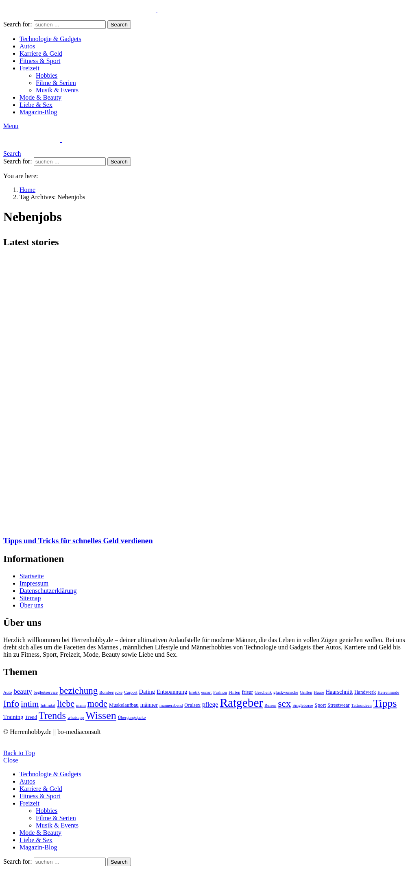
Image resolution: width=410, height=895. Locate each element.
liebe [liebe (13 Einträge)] (65, 704)
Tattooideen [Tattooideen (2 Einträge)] (361, 705)
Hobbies (46, 75)
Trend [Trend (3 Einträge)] (31, 717)
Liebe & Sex (36, 104)
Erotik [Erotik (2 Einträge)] (194, 692)
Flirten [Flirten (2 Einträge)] (234, 692)
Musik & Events (57, 90)
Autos (27, 46)
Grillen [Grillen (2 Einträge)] (306, 692)
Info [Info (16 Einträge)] (11, 703)
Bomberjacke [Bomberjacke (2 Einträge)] (110, 692)
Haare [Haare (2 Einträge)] (319, 692)
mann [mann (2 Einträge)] (81, 705)
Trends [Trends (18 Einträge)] (52, 715)
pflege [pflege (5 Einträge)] (210, 704)
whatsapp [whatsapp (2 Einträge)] (76, 717)
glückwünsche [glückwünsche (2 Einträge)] (285, 692)
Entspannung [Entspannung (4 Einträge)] (172, 691)
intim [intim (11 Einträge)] (30, 704)
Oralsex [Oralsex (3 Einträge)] (192, 705)
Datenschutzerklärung (48, 590)
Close (10, 760)
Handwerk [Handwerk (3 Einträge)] (365, 692)
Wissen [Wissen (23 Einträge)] (100, 715)
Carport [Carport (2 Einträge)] (130, 692)
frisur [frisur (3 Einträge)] (247, 692)
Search (119, 25)
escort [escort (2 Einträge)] (206, 692)
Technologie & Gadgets (50, 38)
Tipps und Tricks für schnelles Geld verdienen (78, 540)
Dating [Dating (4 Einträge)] (147, 691)
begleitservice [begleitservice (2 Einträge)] (46, 692)
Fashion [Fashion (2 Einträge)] (220, 692)
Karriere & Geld (41, 53)
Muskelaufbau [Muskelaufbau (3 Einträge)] (124, 705)
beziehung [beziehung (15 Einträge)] (78, 691)
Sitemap (30, 597)
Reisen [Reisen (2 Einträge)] (270, 705)
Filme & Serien (56, 82)
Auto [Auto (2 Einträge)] (7, 692)
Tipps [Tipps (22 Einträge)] (385, 703)
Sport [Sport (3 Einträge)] (320, 705)
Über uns (31, 605)
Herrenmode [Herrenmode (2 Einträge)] (388, 692)
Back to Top (19, 752)
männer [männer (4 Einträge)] (149, 704)
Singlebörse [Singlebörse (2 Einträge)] (302, 705)
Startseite (32, 576)
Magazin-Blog (38, 112)
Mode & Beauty (40, 97)
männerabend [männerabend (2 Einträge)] (171, 705)
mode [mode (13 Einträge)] (97, 704)
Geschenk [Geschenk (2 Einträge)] (263, 692)
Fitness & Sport (40, 60)
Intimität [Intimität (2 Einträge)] (47, 705)
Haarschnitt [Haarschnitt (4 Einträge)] (339, 691)
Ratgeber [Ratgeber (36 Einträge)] (241, 702)
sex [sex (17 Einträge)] (284, 703)
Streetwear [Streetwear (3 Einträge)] (338, 705)
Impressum (34, 583)
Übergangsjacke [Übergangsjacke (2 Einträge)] (132, 717)
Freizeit (29, 68)
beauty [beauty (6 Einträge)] (22, 691)
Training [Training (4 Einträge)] (13, 717)
